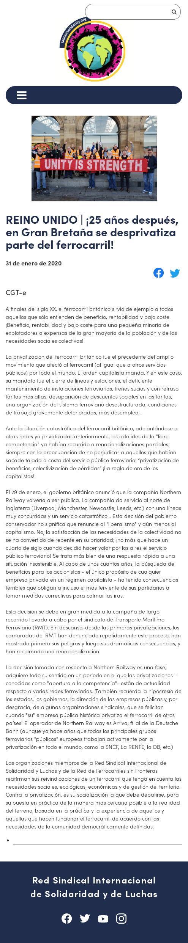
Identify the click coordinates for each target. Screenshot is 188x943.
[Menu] (21, 95)
